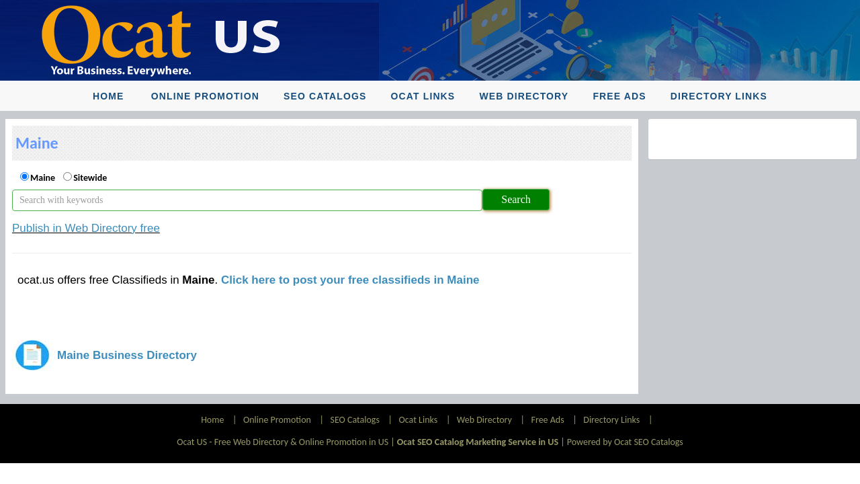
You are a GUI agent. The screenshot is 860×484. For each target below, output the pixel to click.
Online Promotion (205, 96)
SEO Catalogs (325, 96)
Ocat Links (423, 96)
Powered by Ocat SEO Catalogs (625, 442)
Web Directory (523, 96)
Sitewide (90, 178)
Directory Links (719, 96)
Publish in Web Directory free (86, 228)
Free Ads (619, 96)
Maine (42, 178)
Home (108, 96)
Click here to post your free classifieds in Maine (350, 280)
